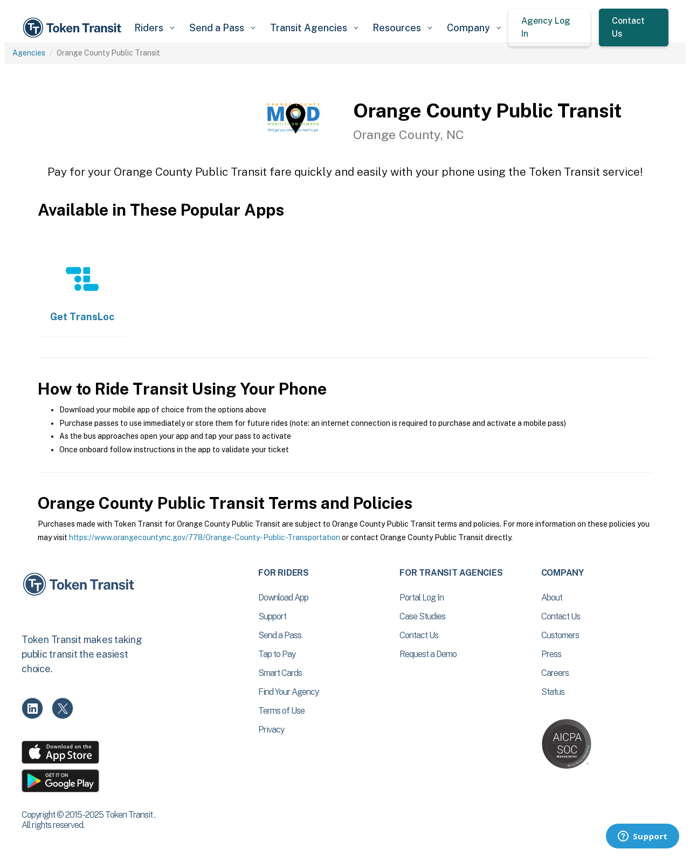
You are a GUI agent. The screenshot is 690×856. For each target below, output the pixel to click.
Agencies (28, 53)
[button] (154, 27)
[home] (74, 28)
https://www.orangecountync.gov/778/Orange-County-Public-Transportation (204, 537)
